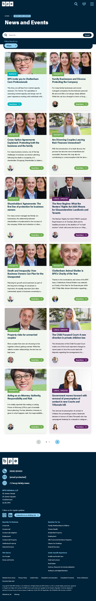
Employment (6, 536)
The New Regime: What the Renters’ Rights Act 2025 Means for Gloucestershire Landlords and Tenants (70, 208)
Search (87, 35)
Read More (14, 104)
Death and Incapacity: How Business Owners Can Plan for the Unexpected (25, 274)
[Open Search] (76, 4)
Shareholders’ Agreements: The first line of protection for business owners (25, 206)
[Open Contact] (84, 4)
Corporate (5, 525)
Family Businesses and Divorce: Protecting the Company (69, 80)
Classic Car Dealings (55, 543)
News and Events (8, 560)
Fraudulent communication (49, 578)
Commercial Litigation (9, 533)
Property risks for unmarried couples (22, 336)
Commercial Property (9, 540)
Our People (6, 556)
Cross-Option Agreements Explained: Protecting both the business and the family (23, 143)
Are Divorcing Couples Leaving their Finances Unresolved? (68, 141)
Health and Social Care (55, 556)
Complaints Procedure (67, 578)
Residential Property (55, 533)
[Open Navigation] (92, 4)
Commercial (6, 529)
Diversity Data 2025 (8, 581)
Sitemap (16, 594)
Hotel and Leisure (54, 560)
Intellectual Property (9, 543)
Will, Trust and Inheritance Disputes (60, 540)
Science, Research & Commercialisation (61, 567)
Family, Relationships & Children (58, 525)
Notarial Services (8, 547)
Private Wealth (53, 529)
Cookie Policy (34, 578)
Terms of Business (82, 578)
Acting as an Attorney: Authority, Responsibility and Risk (24, 397)
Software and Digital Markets (58, 571)
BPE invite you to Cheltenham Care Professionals (23, 80)
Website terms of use (8, 578)
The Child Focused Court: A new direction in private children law (69, 336)
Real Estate (52, 563)
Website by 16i (6, 594)
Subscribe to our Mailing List (27, 515)
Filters (12, 45)
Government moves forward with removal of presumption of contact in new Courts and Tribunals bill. (69, 400)
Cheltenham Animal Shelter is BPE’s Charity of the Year (67, 272)
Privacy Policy (22, 578)
